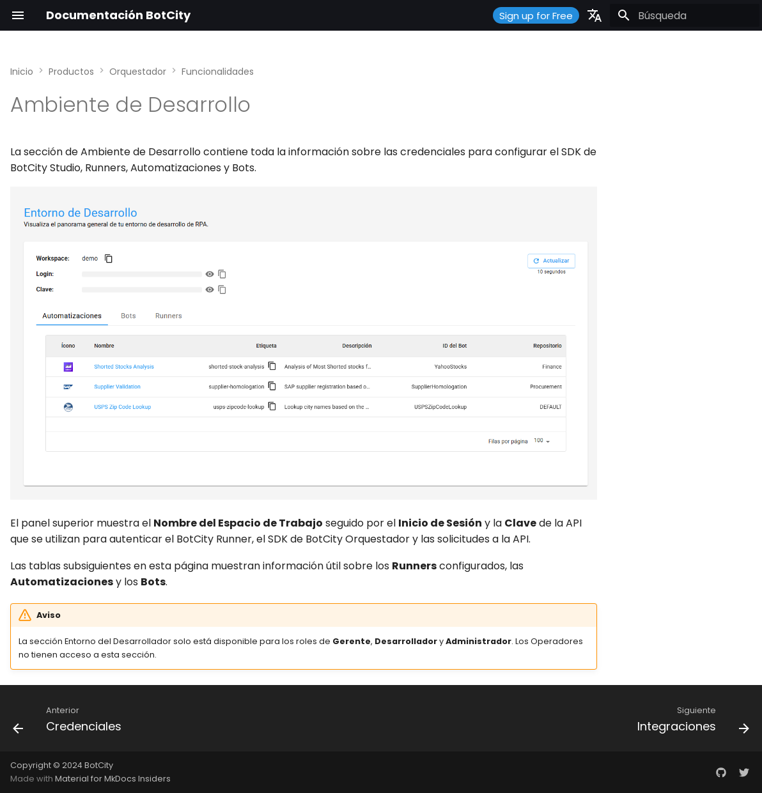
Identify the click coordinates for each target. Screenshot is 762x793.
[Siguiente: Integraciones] (689, 722)
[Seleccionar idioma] (594, 15)
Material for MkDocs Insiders (113, 778)
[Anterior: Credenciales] (71, 722)
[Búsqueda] (684, 15)
